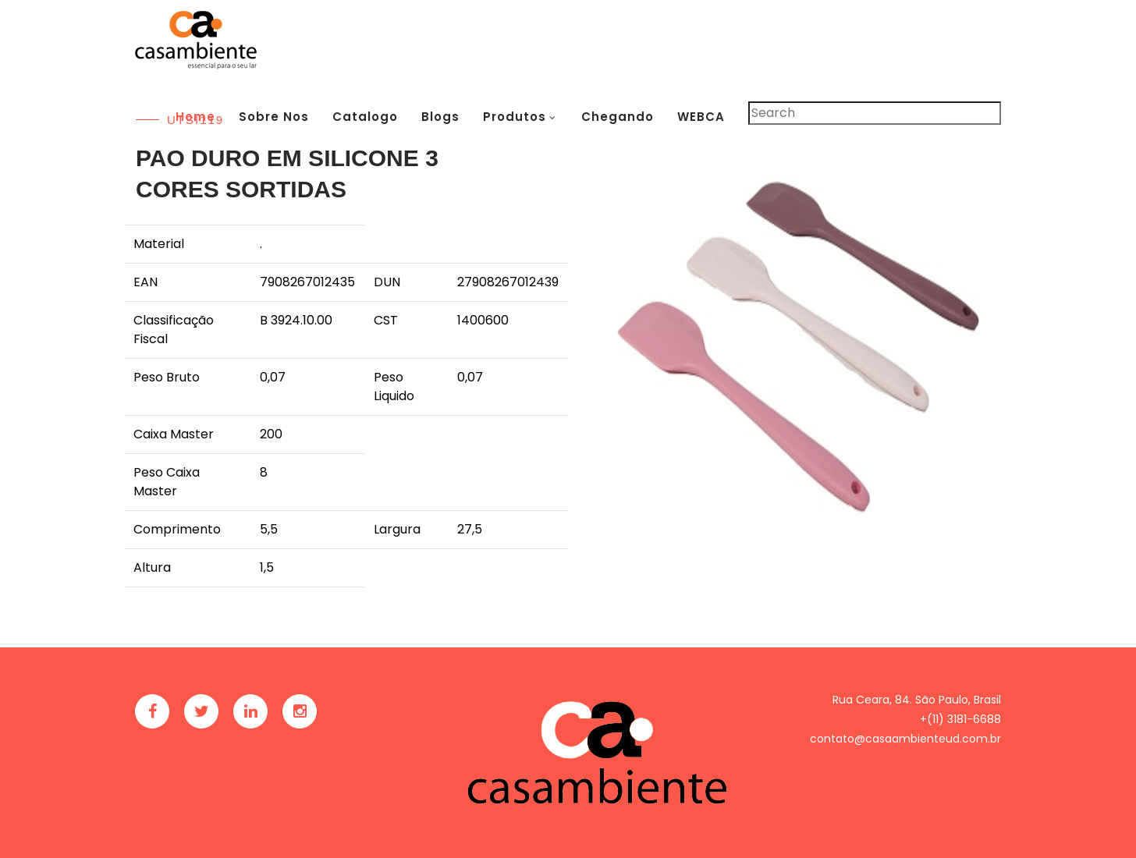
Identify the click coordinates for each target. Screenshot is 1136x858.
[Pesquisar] (874, 113)
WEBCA (701, 116)
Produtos (514, 116)
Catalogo (365, 116)
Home (195, 116)
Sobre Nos (274, 116)
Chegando (617, 116)
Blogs (440, 116)
